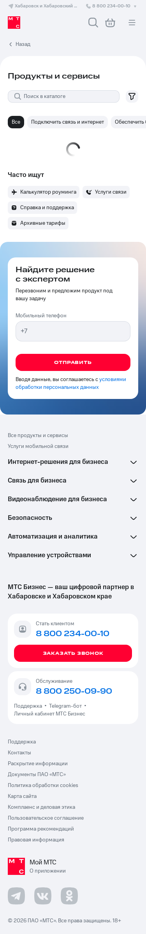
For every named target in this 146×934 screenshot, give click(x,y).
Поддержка (29, 706)
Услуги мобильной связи (38, 446)
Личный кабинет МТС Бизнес (49, 714)
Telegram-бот (65, 706)
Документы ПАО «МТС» (37, 774)
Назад (23, 44)
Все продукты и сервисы (38, 435)
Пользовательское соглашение (46, 818)
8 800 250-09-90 (74, 691)
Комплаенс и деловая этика (41, 807)
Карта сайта (22, 796)
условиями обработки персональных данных (71, 383)
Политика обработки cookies (43, 785)
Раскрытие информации (38, 764)
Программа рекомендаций (41, 829)
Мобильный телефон (41, 316)
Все (16, 122)
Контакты (19, 753)
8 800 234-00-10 (111, 6)
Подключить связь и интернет (67, 122)
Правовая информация (36, 840)
